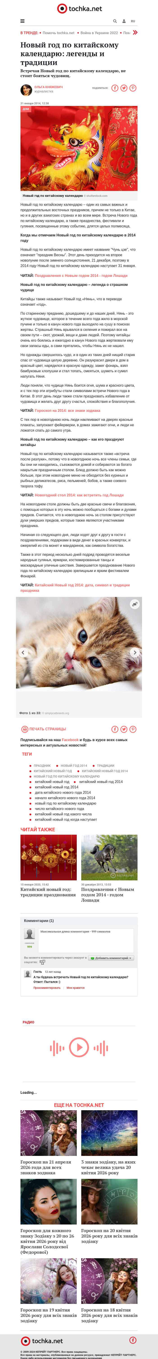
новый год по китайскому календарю (67, 776)
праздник (42, 765)
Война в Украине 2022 (99, 33)
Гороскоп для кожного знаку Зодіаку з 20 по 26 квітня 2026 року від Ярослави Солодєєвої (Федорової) (47, 1241)
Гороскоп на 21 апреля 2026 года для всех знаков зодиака (45, 1167)
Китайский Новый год (53, 771)
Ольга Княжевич (48, 87)
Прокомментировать (47, 987)
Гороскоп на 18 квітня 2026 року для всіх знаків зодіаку (109, 1315)
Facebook (70, 740)
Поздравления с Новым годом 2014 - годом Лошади (107, 894)
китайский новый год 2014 (105, 771)
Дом (26, 109)
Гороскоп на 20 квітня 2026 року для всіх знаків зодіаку (109, 1235)
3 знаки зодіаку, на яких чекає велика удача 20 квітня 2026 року (108, 1167)
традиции (105, 765)
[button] (124, 21)
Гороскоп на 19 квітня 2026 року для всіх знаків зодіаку (48, 1315)
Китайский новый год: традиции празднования (48, 892)
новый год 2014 (74, 765)
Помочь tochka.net (59, 33)
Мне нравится (76, 987)
